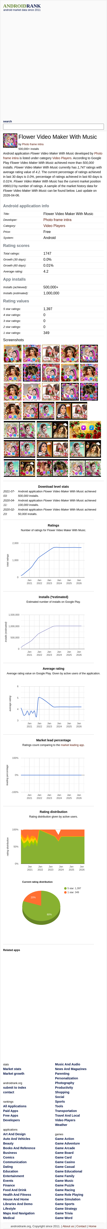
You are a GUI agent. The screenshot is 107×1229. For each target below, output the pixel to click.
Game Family (64, 1176)
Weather (61, 1125)
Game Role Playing (69, 1194)
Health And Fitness (17, 1194)
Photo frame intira (33, 144)
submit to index (14, 1087)
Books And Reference (19, 1148)
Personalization (66, 1078)
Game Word (63, 1218)
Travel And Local (67, 1115)
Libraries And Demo (18, 1204)
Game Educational (68, 1171)
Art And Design (14, 1134)
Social (59, 1097)
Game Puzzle (64, 1185)
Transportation (66, 1111)
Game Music (64, 1180)
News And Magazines (71, 1069)
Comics (8, 1157)
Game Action (64, 1139)
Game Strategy (66, 1208)
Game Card (63, 1157)
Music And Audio (67, 1064)
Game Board (64, 1153)
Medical (8, 1218)
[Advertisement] (52, 64)
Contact (81, 1226)
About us (68, 1226)
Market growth (13, 1073)
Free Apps (10, 1115)
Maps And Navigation (19, 1213)
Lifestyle (9, 1208)
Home (92, 1226)
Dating (8, 1166)
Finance (9, 1185)
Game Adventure (67, 1143)
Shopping (62, 1092)
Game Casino (65, 1162)
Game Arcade (65, 1148)
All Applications (14, 1106)
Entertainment (13, 1176)
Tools (59, 1106)
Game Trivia (64, 1213)
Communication (15, 1162)
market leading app (72, 745)
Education (10, 1171)
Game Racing (65, 1190)
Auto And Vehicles (16, 1139)
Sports (60, 1101)
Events (8, 1180)
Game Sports (64, 1204)
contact (8, 1092)
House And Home (16, 1199)
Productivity (64, 1087)
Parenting (62, 1073)
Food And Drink (14, 1190)
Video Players (61, 158)
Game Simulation (67, 1199)
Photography (64, 1083)
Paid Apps (10, 1111)
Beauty (8, 1143)
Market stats (12, 1069)
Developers (11, 1120)
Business (10, 1153)
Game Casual (65, 1166)
